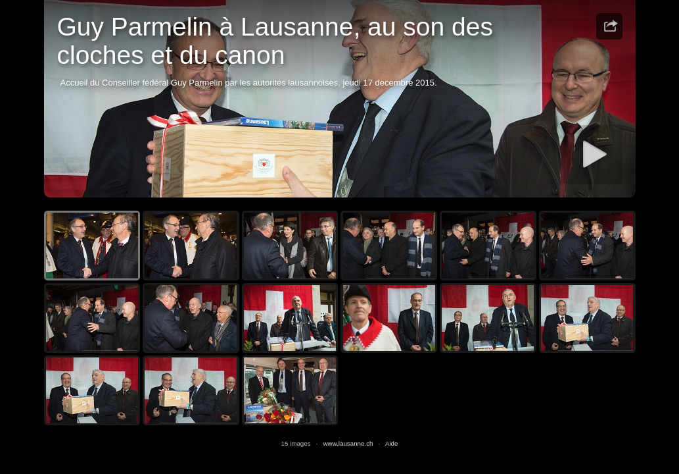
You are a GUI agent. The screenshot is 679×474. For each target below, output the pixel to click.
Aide (391, 443)
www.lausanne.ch (348, 443)
